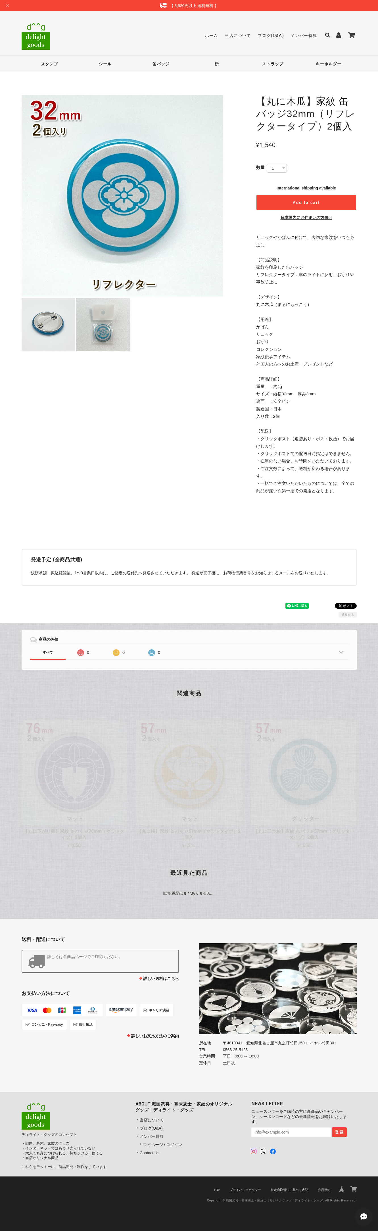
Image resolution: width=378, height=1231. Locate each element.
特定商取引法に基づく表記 (289, 1190)
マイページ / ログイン (162, 1144)
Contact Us (149, 1153)
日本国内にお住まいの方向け (306, 217)
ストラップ (272, 64)
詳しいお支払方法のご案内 (155, 1036)
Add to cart (306, 202)
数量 (260, 167)
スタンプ (49, 64)
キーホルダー (328, 64)
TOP (217, 1190)
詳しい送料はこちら (161, 978)
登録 (339, 1132)
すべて (48, 652)
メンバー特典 (304, 35)
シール (105, 64)
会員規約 (324, 1190)
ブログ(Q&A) (271, 35)
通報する (347, 614)
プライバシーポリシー (245, 1190)
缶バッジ (161, 64)
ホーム (211, 35)
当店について (238, 35)
